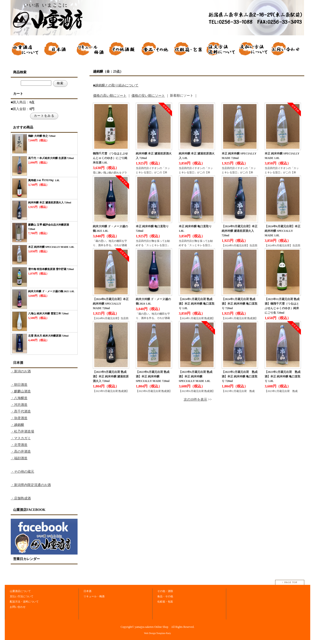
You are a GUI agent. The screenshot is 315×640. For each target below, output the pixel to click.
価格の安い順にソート (148, 95)
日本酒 (87, 591)
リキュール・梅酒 (94, 596)
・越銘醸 (17, 425)
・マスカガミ (21, 438)
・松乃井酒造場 (22, 431)
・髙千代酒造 (21, 411)
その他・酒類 (165, 591)
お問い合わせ (18, 606)
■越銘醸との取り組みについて (115, 85)
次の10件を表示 (195, 399)
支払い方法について (21, 596)
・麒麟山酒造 (21, 391)
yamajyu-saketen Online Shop (151, 627)
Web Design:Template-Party (157, 633)
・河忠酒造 (19, 405)
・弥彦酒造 (19, 418)
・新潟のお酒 (21, 371)
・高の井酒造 (21, 451)
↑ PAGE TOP (289, 582)
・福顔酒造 (19, 458)
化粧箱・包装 (165, 601)
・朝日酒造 (19, 384)
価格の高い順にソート (109, 95)
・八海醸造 (19, 398)
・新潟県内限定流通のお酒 (31, 485)
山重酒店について (20, 591)
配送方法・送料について (24, 601)
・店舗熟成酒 (21, 498)
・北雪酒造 (19, 445)
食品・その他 (165, 596)
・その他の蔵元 (22, 471)
